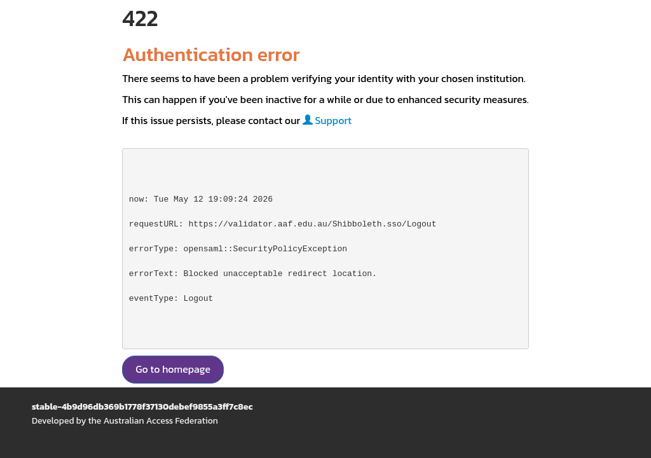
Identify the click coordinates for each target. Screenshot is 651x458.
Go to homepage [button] (172, 369)
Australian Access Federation (160, 420)
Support (327, 120)
